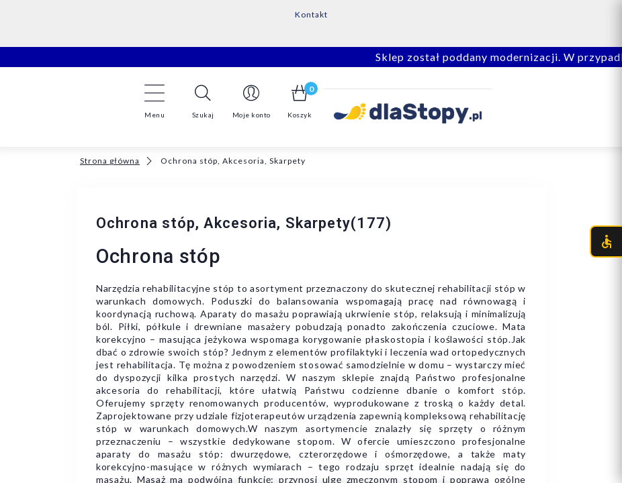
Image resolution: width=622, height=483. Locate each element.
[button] (203, 101)
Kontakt (311, 14)
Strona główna (110, 161)
